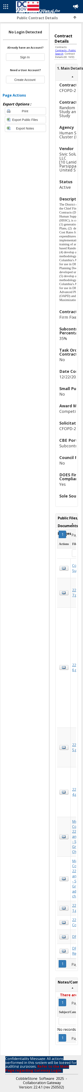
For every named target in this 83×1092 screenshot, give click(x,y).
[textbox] (68, 1021)
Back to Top (74, 17)
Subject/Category (70, 1012)
